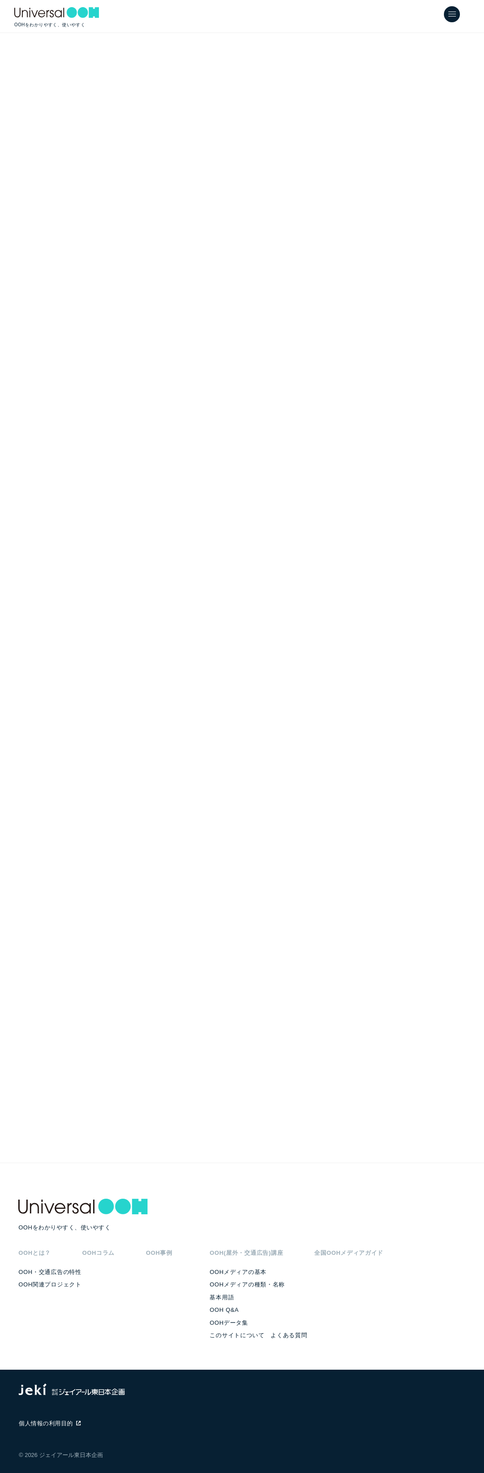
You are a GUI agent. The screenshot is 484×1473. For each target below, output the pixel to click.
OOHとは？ (34, 1252)
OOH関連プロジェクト (49, 1284)
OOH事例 (159, 1252)
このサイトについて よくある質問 (258, 1335)
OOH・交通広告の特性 (49, 1272)
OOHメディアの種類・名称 (246, 1284)
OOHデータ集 (228, 1322)
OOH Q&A (223, 1309)
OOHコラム (98, 1252)
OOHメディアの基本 (237, 1272)
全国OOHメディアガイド (348, 1252)
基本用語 (221, 1297)
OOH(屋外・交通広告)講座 (246, 1252)
